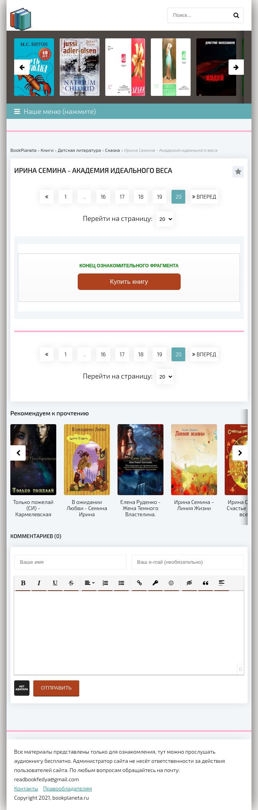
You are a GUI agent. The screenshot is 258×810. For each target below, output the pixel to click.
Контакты (26, 788)
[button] (23, 583)
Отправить (56, 688)
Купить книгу (129, 281)
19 (159, 196)
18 (141, 196)
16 (103, 196)
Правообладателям (67, 788)
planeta (27, 19)
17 (121, 196)
